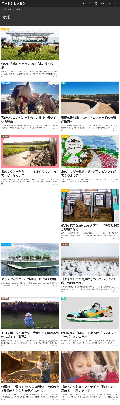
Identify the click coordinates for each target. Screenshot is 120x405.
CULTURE (5, 137)
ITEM (63, 83)
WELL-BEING (6, 83)
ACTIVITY (5, 29)
